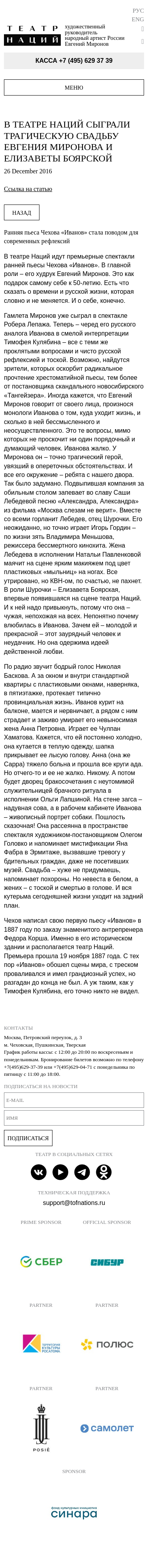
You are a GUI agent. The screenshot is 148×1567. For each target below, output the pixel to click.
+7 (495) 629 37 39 (85, 60)
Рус (138, 10)
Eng (138, 19)
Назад (21, 213)
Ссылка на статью (28, 189)
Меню (74, 87)
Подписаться (28, 1138)
